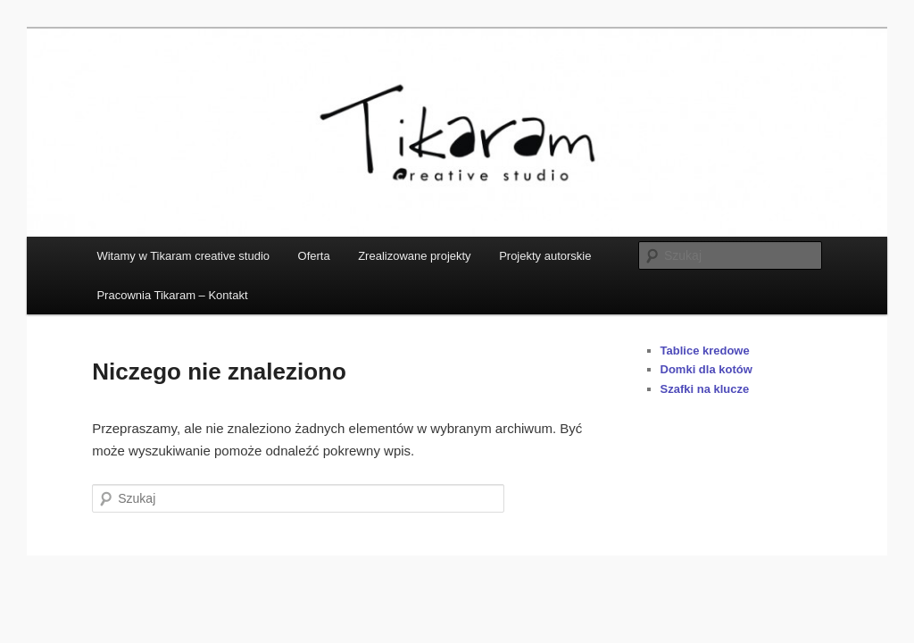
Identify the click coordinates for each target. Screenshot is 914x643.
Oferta (314, 256)
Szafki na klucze (705, 389)
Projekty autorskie (545, 256)
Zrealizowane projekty (414, 256)
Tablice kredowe (705, 350)
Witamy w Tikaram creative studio (183, 256)
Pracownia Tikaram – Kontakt (171, 295)
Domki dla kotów (706, 369)
